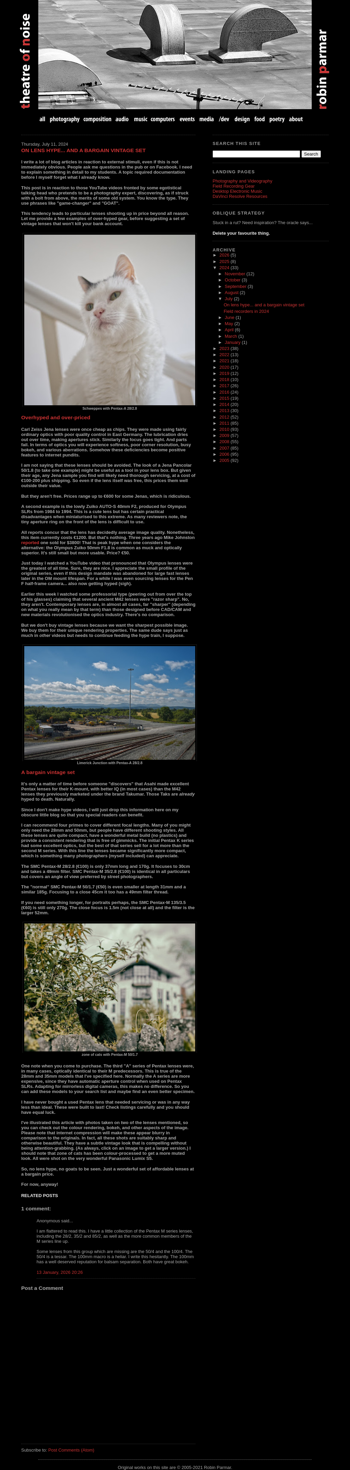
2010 (224, 429)
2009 (224, 435)
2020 (224, 367)
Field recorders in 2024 (246, 311)
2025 (224, 261)
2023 (224, 348)
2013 (224, 410)
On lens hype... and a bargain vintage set (83, 150)
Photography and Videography (242, 181)
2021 (224, 360)
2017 (224, 385)
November (235, 273)
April (230, 329)
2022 (224, 354)
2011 (224, 423)
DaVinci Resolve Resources (240, 196)
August (232, 292)
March (232, 336)
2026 (224, 255)
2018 (224, 379)
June (230, 317)
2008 (224, 441)
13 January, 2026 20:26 (60, 1272)
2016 (224, 392)
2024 (224, 267)
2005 (224, 460)
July (229, 298)
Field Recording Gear (234, 186)
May (229, 323)
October (233, 279)
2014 (224, 404)
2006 (224, 454)
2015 (224, 398)
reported (30, 542)
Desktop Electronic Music (237, 191)
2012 (224, 417)
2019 (224, 373)
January (233, 342)
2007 (224, 448)
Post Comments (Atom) (71, 1450)
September (236, 286)
